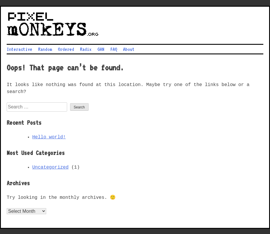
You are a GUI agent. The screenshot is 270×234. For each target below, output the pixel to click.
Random (45, 48)
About (129, 48)
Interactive (19, 48)
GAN (100, 48)
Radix (86, 48)
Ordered (66, 48)
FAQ (113, 48)
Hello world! (49, 136)
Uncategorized (50, 167)
